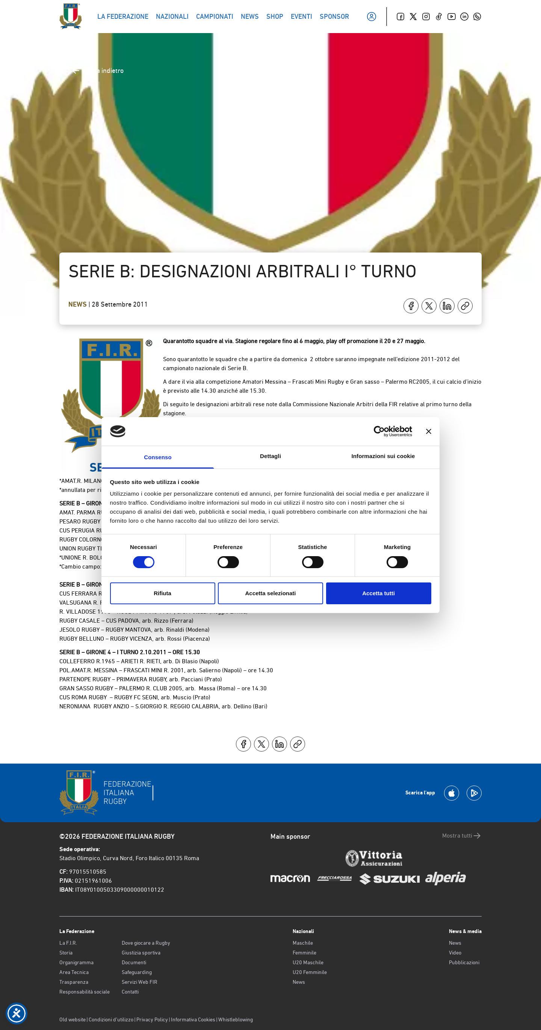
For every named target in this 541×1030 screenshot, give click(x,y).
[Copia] (465, 305)
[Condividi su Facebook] (411, 305)
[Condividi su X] (429, 305)
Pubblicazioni (464, 962)
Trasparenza (73, 982)
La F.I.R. (68, 943)
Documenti (134, 962)
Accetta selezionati (270, 593)
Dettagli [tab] (270, 456)
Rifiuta (162, 593)
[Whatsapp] (477, 16)
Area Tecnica (74, 972)
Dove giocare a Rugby (146, 943)
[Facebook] (400, 16)
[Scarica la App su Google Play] (474, 793)
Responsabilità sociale (84, 992)
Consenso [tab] (157, 457)
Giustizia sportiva (141, 953)
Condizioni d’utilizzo (111, 1019)
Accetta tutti (378, 593)
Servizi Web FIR (139, 982)
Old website (72, 1019)
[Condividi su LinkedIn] (447, 305)
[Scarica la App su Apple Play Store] (451, 793)
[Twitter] (413, 16)
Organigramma (76, 962)
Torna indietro (97, 70)
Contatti (130, 992)
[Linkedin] (464, 16)
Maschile (303, 943)
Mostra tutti (462, 835)
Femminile (304, 953)
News (78, 304)
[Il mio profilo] (371, 16)
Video (455, 953)
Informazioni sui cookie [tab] (383, 456)
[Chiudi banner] (428, 431)
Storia (66, 953)
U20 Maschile (308, 962)
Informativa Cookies (193, 1019)
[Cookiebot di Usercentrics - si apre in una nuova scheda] (379, 431)
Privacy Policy (152, 1019)
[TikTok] (438, 16)
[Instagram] (426, 16)
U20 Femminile (310, 972)
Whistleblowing (235, 1019)
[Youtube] (451, 16)
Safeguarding (137, 972)
